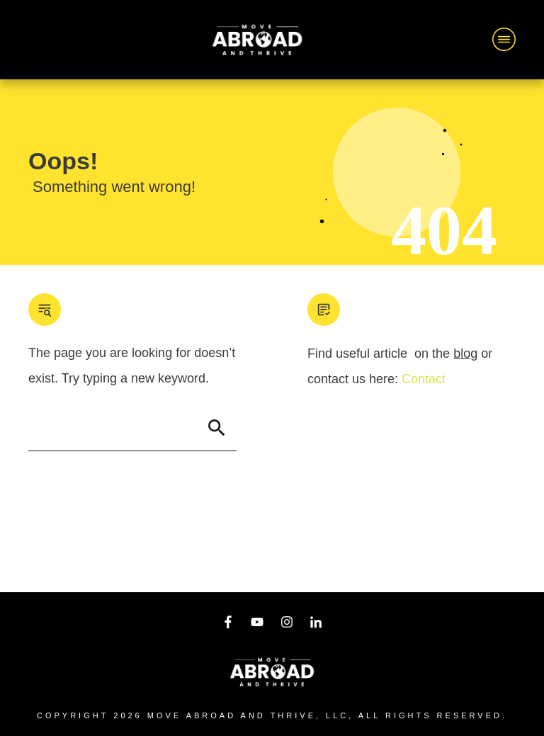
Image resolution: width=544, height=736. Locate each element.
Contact (424, 379)
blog (465, 353)
